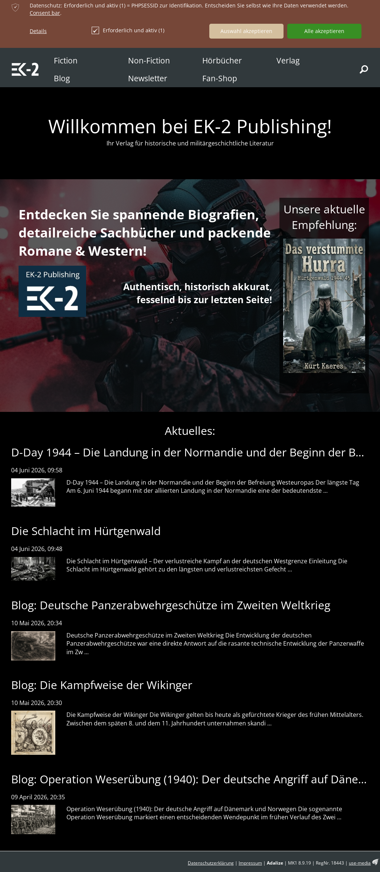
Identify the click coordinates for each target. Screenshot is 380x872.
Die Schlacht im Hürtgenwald (86, 530)
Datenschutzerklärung (211, 863)
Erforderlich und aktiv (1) (128, 30)
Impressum (250, 863)
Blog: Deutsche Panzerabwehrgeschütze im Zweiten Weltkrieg (170, 605)
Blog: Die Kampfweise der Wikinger (101, 684)
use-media (360, 863)
